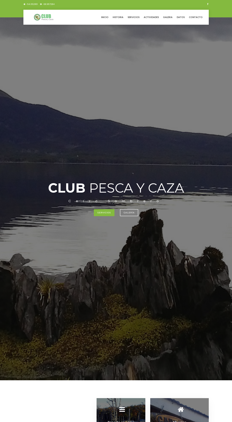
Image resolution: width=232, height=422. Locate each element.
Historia (118, 17)
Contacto (196, 17)
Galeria (167, 17)
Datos (181, 17)
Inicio (104, 17)
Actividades (151, 17)
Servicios (133, 17)
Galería (129, 212)
